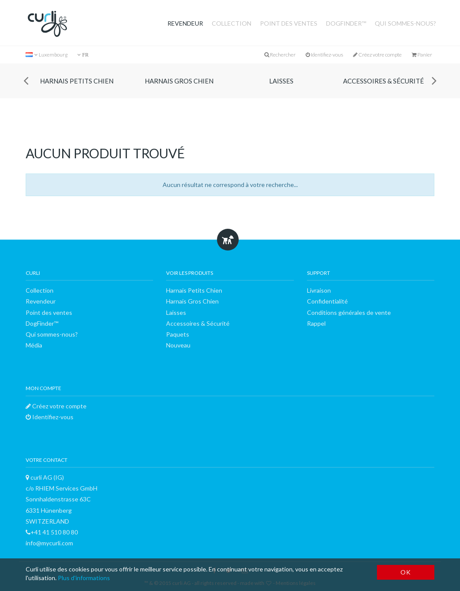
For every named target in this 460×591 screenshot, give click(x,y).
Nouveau (178, 345)
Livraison (319, 290)
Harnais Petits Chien (76, 81)
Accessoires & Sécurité (383, 81)
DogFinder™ (346, 23)
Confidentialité (327, 301)
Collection (231, 23)
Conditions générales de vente (349, 312)
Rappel (316, 323)
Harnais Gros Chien (179, 81)
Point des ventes (288, 23)
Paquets (177, 334)
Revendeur (185, 23)
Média (34, 345)
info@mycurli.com (49, 543)
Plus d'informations (84, 577)
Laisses (281, 81)
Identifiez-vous (324, 54)
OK (405, 572)
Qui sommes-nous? (405, 23)
